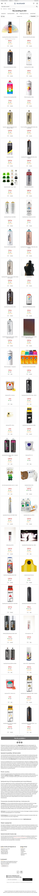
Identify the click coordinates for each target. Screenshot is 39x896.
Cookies (22, 852)
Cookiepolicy (23, 851)
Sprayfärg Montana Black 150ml (10, 306)
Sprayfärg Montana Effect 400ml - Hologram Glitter (10, 456)
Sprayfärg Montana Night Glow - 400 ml (29, 545)
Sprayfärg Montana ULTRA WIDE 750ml (10, 515)
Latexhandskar (29, 276)
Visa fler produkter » (20, 738)
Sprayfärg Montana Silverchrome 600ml (29, 603)
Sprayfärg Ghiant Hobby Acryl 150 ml (29, 216)
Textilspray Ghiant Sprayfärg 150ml (10, 97)
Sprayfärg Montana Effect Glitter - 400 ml (29, 395)
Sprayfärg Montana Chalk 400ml (10, 216)
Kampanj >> (16, 0)
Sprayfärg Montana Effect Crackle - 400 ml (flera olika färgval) (29, 337)
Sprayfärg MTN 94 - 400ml (29, 67)
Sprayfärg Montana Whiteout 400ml (10, 663)
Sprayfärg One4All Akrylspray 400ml (29, 366)
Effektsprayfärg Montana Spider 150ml (10, 633)
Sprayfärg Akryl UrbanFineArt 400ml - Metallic (29, 693)
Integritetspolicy (24, 853)
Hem (1, 8)
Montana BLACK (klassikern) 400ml (10, 67)
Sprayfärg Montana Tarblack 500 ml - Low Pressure (29, 724)
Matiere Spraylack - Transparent (10, 366)
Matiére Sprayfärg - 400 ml (29, 97)
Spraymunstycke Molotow (29, 575)
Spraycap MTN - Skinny (10, 425)
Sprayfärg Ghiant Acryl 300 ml (29, 515)
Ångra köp (22, 854)
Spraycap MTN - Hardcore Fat (10, 693)
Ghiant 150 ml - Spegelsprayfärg (29, 663)
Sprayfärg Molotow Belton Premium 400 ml (10, 37)
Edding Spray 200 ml (10, 545)
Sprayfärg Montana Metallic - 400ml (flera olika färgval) (29, 247)
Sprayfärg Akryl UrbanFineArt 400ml (29, 425)
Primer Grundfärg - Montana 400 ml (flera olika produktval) (29, 127)
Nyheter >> (11, 0)
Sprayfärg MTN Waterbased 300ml (29, 306)
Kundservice (23, 848)
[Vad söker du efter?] (19, 6)
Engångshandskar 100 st (29, 485)
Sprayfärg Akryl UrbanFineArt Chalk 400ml (10, 603)
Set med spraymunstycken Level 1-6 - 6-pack (10, 485)
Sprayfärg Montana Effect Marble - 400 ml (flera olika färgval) (9, 337)
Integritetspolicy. (29, 882)
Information (36, 0)
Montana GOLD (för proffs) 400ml (29, 37)
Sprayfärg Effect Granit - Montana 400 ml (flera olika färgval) (10, 277)
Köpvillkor (22, 850)
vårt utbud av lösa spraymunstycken (20, 837)
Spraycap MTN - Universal (10, 395)
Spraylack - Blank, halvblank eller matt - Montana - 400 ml (10, 127)
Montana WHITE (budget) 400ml (10, 246)
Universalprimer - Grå (29, 633)
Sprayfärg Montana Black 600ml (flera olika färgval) (29, 157)
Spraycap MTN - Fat (29, 455)
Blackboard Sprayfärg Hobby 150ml (10, 575)
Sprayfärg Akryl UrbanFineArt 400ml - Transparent (10, 724)
